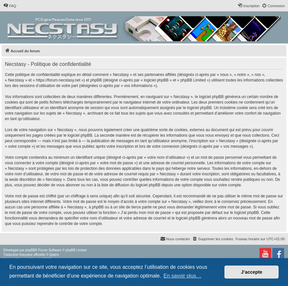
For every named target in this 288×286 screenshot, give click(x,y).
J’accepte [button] (251, 272)
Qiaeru (54, 254)
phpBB (30, 250)
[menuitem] (9, 6)
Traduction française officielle (24, 254)
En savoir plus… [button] (182, 276)
